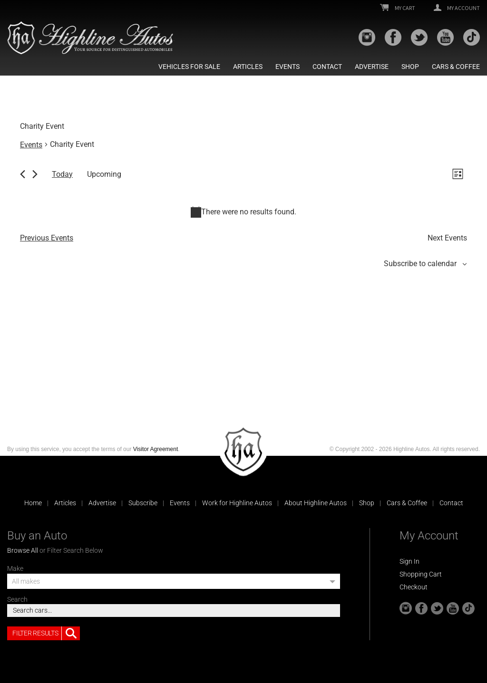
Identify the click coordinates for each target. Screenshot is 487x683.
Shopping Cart (420, 574)
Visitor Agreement (155, 449)
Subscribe (142, 503)
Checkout (413, 587)
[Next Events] (35, 174)
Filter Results (46, 633)
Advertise (372, 66)
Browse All (22, 550)
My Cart (397, 8)
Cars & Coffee (456, 66)
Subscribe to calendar (420, 263)
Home (33, 503)
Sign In (409, 561)
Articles (248, 66)
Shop (410, 66)
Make (15, 568)
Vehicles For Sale (189, 66)
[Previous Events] (22, 174)
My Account (457, 8)
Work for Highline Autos (237, 503)
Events (287, 66)
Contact (327, 66)
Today (62, 174)
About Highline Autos (315, 503)
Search (17, 599)
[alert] (243, 212)
